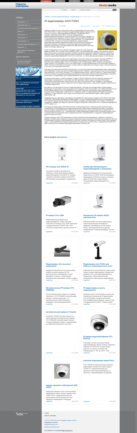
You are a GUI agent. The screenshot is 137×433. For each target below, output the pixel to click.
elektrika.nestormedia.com (52, 427)
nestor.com (46, 1)
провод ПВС (20, 88)
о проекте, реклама (85, 9)
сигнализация (23, 41)
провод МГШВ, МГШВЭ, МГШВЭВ (28, 106)
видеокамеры (75, 16)
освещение (23, 22)
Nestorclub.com (68, 430)
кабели (20, 31)
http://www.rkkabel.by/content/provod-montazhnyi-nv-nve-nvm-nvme (28, 94)
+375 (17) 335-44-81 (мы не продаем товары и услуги (60, 420)
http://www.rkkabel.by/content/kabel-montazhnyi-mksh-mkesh (27, 101)
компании (22, 47)
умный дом (22, 34)
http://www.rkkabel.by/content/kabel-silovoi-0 (27, 77)
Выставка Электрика (24, 61)
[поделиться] (86, 26)
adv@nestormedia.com (51, 424)
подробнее (49, 183)
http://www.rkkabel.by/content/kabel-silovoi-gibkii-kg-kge (27, 83)
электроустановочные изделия (29, 28)
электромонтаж (24, 25)
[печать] (96, 26)
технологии (22, 38)
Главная (47, 16)
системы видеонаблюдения (28, 44)
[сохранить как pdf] (109, 26)
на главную (64, 9)
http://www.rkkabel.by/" (22, 66)
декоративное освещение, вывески (26, 51)
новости (73, 9)
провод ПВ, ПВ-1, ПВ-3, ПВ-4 (25, 91)
